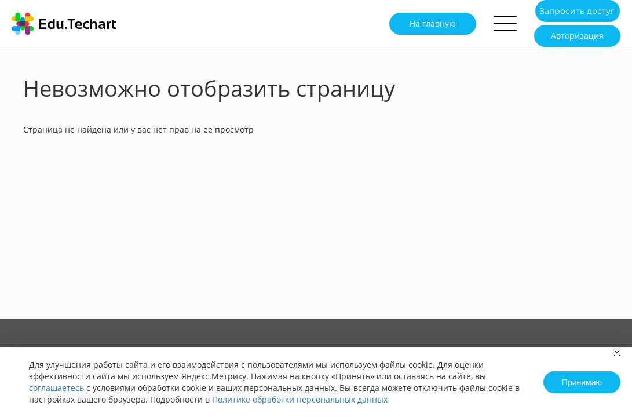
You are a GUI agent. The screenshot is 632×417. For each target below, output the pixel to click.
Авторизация (577, 35)
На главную (433, 23)
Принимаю (582, 382)
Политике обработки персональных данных (300, 399)
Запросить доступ (577, 11)
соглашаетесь (56, 387)
